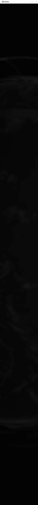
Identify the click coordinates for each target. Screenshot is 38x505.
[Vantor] (11, 2)
